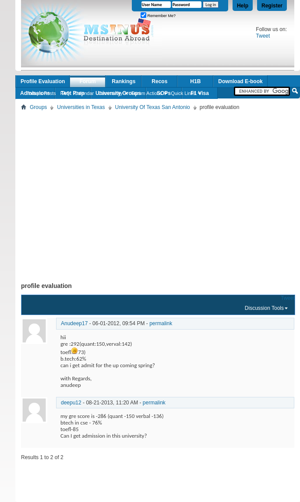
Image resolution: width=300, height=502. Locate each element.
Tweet (263, 36)
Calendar (84, 93)
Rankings (123, 81)
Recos (159, 81)
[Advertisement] (82, 194)
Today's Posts (41, 93)
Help (242, 6)
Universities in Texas (81, 107)
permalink (160, 323)
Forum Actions (146, 93)
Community (110, 93)
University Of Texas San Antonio (152, 107)
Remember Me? (158, 16)
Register (271, 6)
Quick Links (183, 93)
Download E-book (240, 81)
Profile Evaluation (43, 81)
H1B (195, 81)
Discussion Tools (264, 308)
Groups (38, 107)
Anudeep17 (74, 323)
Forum (88, 81)
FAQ (65, 93)
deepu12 (71, 403)
